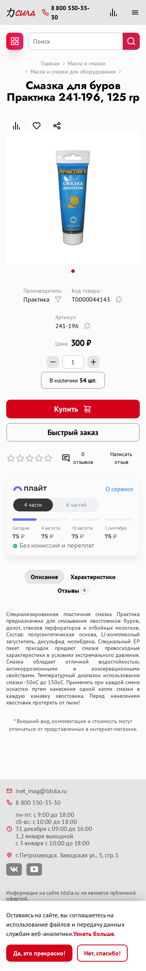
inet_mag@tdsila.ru (36, 790)
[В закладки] (37, 126)
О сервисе (119, 489)
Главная (50, 63)
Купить (73, 409)
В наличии (73, 380)
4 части (33, 504)
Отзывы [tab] (73, 590)
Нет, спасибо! (102, 953)
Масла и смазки (87, 63)
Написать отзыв (121, 458)
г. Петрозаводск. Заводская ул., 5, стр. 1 (62, 855)
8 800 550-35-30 (33, 802)
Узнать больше (93, 934)
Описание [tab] (44, 577)
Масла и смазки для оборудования (73, 71)
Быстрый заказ (73, 432)
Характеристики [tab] (93, 577)
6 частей (76, 504)
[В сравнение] (16, 126)
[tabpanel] (73, 658)
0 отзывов (77, 458)
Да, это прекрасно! (39, 953)
